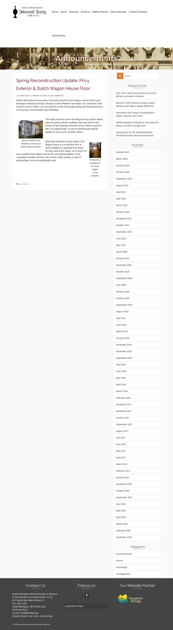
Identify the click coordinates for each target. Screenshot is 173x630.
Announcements (23, 184)
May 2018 (121, 378)
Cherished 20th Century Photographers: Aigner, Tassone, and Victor (135, 114)
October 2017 (122, 417)
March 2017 (122, 464)
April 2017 (121, 457)
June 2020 (121, 285)
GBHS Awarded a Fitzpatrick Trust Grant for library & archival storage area (137, 124)
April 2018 (121, 384)
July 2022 (120, 192)
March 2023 (122, 159)
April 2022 (121, 198)
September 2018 (124, 358)
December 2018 (124, 344)
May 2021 (121, 245)
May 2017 (121, 451)
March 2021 (122, 252)
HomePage (121, 567)
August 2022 (122, 185)
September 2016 (124, 497)
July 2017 (120, 437)
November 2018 (124, 351)
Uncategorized (123, 574)
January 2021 (122, 258)
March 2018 (122, 391)
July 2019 (120, 318)
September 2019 (124, 305)
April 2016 (121, 517)
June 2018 (121, 371)
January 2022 (122, 212)
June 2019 (121, 325)
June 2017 (121, 444)
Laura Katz (24, 96)
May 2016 (121, 510)
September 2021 (124, 232)
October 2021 (122, 225)
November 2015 (124, 537)
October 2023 (122, 152)
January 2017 (122, 477)
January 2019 (122, 338)
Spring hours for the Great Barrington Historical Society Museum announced (135, 134)
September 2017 (124, 424)
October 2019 (122, 298)
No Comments (56, 96)
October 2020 (122, 271)
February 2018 (123, 398)
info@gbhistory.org (29, 613)
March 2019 (122, 331)
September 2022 (124, 178)
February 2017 (123, 471)
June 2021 (121, 238)
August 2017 (122, 431)
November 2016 (124, 484)
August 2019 (122, 311)
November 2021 (124, 218)
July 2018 (120, 364)
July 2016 (120, 504)
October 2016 (122, 490)
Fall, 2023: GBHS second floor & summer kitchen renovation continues (136, 95)
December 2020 (124, 265)
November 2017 (124, 411)
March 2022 (122, 205)
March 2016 (122, 524)
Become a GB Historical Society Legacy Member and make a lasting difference (135, 104)
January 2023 (122, 165)
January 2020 (122, 291)
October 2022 (122, 172)
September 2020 (124, 278)
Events (119, 560)
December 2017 (124, 404)
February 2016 (123, 530)
